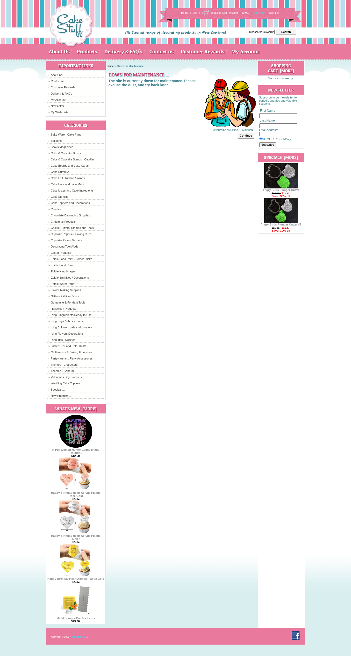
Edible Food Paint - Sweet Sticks (70, 258)
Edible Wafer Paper (61, 283)
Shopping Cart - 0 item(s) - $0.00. (229, 12)
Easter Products (59, 252)
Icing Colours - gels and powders (70, 327)
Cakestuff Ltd (78, 637)
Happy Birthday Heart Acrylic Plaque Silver (76, 536)
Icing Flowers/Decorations (66, 333)
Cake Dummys (58, 171)
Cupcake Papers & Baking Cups (69, 234)
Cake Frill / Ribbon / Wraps (66, 178)
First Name (267, 110)
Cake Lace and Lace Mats (66, 184)
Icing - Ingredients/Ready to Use (69, 314)
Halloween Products (62, 308)
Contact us (161, 51)
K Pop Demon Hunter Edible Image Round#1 (75, 450)
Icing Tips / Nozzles (61, 339)
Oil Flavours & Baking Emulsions (70, 352)
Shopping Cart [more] (281, 68)
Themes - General (61, 370)
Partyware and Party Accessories (70, 358)
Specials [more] (281, 157)
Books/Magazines (60, 147)
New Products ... (60, 395)
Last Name (267, 121)
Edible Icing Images (62, 271)
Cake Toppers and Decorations (69, 202)
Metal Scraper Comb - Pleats (75, 617)
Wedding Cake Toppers (64, 383)
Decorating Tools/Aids (63, 246)
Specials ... (56, 389)
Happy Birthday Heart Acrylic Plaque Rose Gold (76, 493)
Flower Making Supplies (64, 290)
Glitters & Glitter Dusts (63, 296)
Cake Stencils (58, 196)
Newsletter (56, 106)
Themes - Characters (62, 364)
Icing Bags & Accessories (65, 321)
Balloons (55, 140)
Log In (196, 12)
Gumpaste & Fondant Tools (66, 302)
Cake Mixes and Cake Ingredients (71, 190)
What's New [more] (75, 408)
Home (184, 12)
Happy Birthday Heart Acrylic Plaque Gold (75, 577)
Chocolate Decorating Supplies (69, 215)
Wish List (274, 12)
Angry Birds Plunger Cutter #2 (281, 223)
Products (87, 51)
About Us (59, 51)
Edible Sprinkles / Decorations (68, 277)
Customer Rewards (202, 51)
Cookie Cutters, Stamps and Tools (71, 227)
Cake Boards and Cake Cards (68, 165)
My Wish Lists (58, 112)
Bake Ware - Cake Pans (64, 134)
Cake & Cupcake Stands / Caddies (71, 159)
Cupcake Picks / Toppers (65, 240)
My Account (245, 51)
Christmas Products (62, 221)
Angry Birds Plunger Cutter (280, 189)
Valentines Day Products (65, 377)
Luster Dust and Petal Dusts (67, 346)
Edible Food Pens (60, 265)
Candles (54, 209)
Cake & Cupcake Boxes (64, 153)
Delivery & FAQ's (123, 51)
